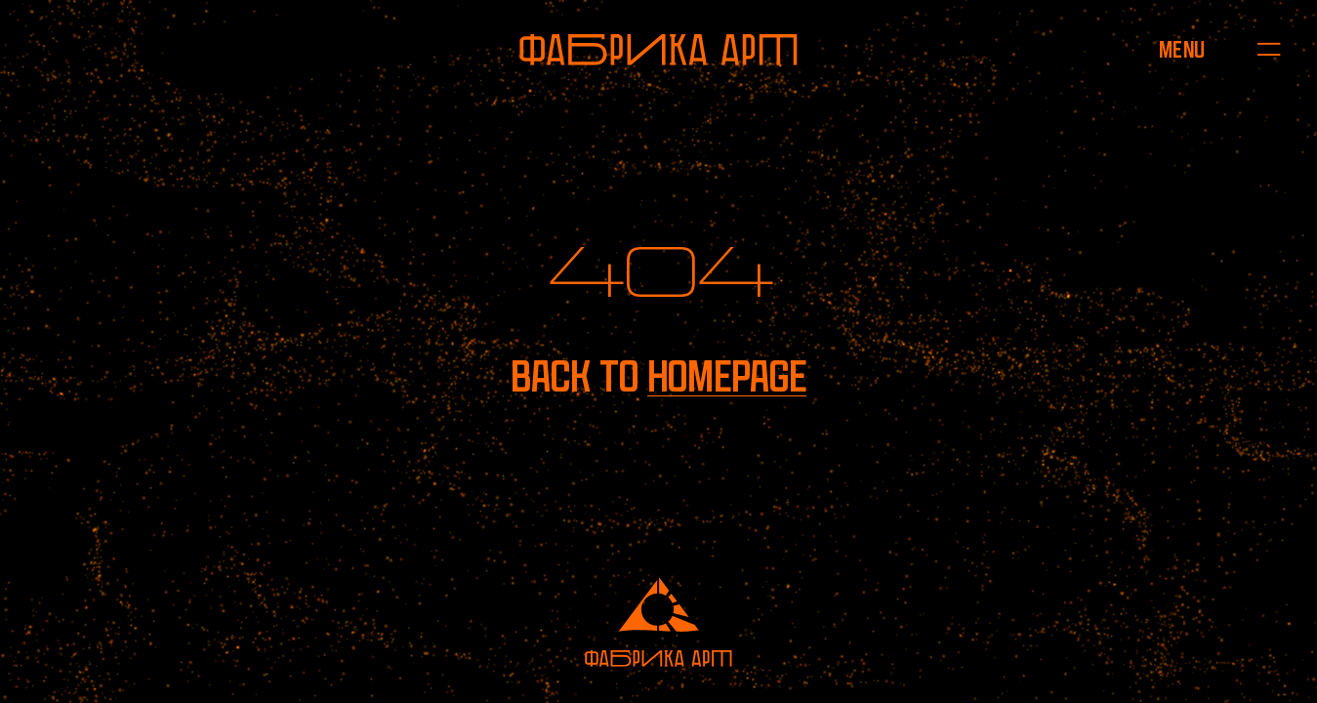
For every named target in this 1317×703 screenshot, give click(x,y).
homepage (726, 377)
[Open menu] (1182, 49)
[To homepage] (658, 49)
